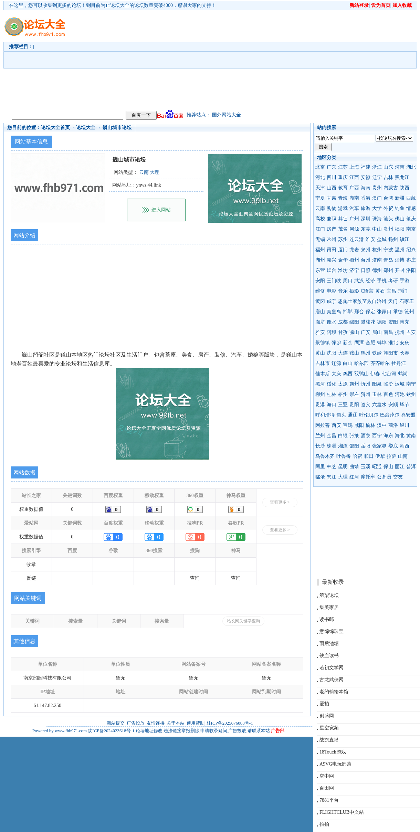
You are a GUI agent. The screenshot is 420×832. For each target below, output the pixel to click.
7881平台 (329, 800)
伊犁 (380, 456)
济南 (377, 260)
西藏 (411, 198)
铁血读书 (329, 655)
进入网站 (161, 209)
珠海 (377, 218)
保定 (370, 311)
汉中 (382, 425)
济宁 (354, 270)
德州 (377, 270)
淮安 (370, 239)
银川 (404, 425)
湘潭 (343, 446)
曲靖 (354, 466)
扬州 (393, 239)
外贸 (388, 208)
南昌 (388, 332)
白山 (348, 363)
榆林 (370, 425)
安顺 (393, 404)
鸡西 (348, 373)
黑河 (320, 384)
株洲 (331, 446)
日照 (365, 270)
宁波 (388, 249)
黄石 (380, 291)
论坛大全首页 (55, 127)
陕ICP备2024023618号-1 (111, 730)
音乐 (343, 291)
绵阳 (354, 322)
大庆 (336, 373)
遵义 (365, 404)
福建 (365, 167)
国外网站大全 (226, 114)
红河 (354, 477)
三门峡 (334, 280)
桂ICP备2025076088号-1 (230, 723)
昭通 (377, 466)
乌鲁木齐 (325, 456)
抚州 (400, 332)
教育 (343, 187)
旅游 (365, 208)
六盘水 (379, 404)
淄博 (400, 260)
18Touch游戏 (332, 752)
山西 (331, 187)
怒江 (331, 477)
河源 (354, 229)
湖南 (354, 198)
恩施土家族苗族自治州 (362, 301)
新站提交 (116, 723)
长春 (404, 353)
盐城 (382, 239)
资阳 (393, 322)
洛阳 (411, 270)
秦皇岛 (334, 311)
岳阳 (365, 446)
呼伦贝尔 (368, 415)
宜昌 (391, 291)
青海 (343, 198)
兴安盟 (408, 415)
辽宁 (377, 177)
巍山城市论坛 (117, 127)
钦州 (411, 394)
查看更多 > (280, 502)
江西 (354, 177)
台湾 (388, 198)
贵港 (320, 404)
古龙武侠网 (331, 679)
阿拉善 (322, 425)
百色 (388, 394)
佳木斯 (322, 373)
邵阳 (354, 446)
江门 (320, 229)
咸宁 (331, 301)
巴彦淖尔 (389, 415)
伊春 (375, 373)
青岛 (388, 260)
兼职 (331, 218)
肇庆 (411, 218)
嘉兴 (331, 260)
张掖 (354, 435)
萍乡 (336, 342)
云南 (320, 208)
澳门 (377, 198)
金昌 (331, 435)
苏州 (343, 239)
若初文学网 (331, 667)
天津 (320, 187)
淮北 (393, 342)
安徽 (365, 177)
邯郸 (348, 311)
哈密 (357, 456)
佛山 (400, 218)
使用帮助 (195, 723)
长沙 (320, 446)
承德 (398, 311)
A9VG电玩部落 (335, 764)
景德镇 (322, 342)
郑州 (388, 270)
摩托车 (368, 477)
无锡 (320, 239)
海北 (400, 435)
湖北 (411, 167)
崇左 (354, 394)
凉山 (354, 332)
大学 (377, 208)
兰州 (320, 435)
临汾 (388, 384)
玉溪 (365, 466)
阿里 (320, 466)
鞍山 (354, 353)
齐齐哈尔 (380, 363)
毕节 (404, 404)
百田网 (326, 788)
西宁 (377, 435)
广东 (331, 167)
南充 (404, 322)
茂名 (343, 229)
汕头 (388, 218)
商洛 (393, 425)
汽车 (354, 208)
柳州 (320, 394)
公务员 (384, 477)
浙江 (377, 167)
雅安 (320, 332)
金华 (343, 260)
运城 (400, 384)
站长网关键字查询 (243, 621)
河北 (320, 177)
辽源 (336, 363)
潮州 (388, 229)
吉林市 (322, 363)
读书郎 (326, 619)
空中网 (326, 776)
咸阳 (359, 425)
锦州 (365, 353)
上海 (354, 167)
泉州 (365, 249)
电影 (331, 291)
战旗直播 (329, 740)
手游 (404, 280)
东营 (320, 270)
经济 (370, 280)
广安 (365, 332)
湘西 (404, 446)
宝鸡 (348, 425)
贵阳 (354, 404)
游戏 (343, 208)
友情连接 (156, 723)
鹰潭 (359, 342)
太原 (343, 384)
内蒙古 (391, 187)
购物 (331, 208)
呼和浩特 (325, 415)
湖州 (320, 260)
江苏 (343, 167)
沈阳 (331, 353)
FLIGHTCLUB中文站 (341, 812)
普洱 (411, 466)
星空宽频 (329, 727)
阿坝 (331, 332)
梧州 (343, 394)
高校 (320, 218)
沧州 (409, 311)
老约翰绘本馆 (333, 691)
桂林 (331, 394)
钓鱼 (400, 208)
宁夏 (320, 198)
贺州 (365, 394)
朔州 (354, 384)
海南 (365, 187)
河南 (400, 167)
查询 (195, 578)
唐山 (320, 311)
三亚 (343, 404)
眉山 (377, 332)
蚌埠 (382, 342)
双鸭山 (361, 373)
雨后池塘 (329, 643)
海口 (331, 404)
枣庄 (411, 260)
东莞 (365, 229)
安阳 (320, 280)
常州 (331, 239)
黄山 (320, 353)
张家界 (379, 446)
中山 (377, 229)
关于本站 (176, 723)
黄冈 (320, 301)
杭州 (377, 249)
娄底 (393, 446)
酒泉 (365, 435)
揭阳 (400, 229)
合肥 (370, 342)
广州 (354, 218)
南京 (411, 229)
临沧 (320, 477)
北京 (320, 167)
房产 (331, 229)
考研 (393, 280)
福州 (320, 249)
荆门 (403, 291)
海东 (388, 435)
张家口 (384, 311)
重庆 (343, 177)
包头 (341, 415)
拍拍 (324, 824)
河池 (400, 394)
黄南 (411, 435)
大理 (343, 477)
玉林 (377, 394)
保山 (388, 466)
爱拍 (324, 703)
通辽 (352, 415)
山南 (403, 456)
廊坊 (320, 322)
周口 (348, 280)
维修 (320, 291)
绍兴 (411, 249)
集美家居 (329, 607)
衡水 (331, 322)
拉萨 (391, 456)
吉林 (388, 177)
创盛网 (326, 715)
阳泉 (377, 384)
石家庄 (406, 301)
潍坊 (343, 270)
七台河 (389, 373)
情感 (411, 208)
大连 (343, 353)
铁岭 (377, 353)
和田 (369, 456)
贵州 (377, 187)
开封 (400, 270)
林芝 (331, 466)
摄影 (354, 291)
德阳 (382, 322)
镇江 (404, 239)
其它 (343, 218)
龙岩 (354, 249)
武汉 (359, 280)
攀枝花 (368, 322)
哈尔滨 (361, 363)
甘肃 (331, 198)
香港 (365, 198)
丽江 (400, 466)
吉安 (411, 332)
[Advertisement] (156, 59)
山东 (388, 167)
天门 (393, 301)
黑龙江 (402, 177)
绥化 (331, 384)
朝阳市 (391, 353)
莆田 (331, 249)
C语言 (367, 291)
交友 (398, 477)
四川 (331, 177)
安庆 (404, 342)
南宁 (411, 384)
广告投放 (136, 723)
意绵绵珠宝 (331, 631)
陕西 (404, 187)
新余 (348, 342)
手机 (382, 280)
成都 (343, 322)
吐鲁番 (343, 456)
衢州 (354, 260)
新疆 (400, 198)
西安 (336, 425)
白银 (343, 435)
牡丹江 (398, 363)
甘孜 (343, 332)
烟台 (331, 270)
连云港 (356, 239)
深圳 (365, 218)
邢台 (359, 311)
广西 (354, 187)
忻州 (365, 384)
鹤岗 (403, 373)
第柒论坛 (329, 595)
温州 (400, 249)
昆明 (343, 466)
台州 (365, 260)
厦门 (343, 249)
